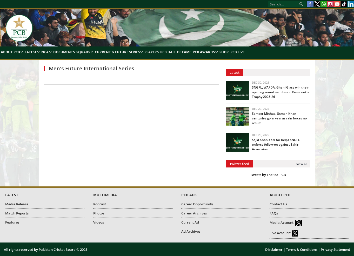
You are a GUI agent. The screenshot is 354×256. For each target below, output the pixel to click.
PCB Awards (204, 52)
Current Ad (190, 222)
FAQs (274, 213)
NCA (45, 52)
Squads (83, 52)
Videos (98, 222)
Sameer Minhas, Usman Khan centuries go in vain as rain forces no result (279, 118)
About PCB (10, 52)
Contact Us (278, 204)
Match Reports (17, 213)
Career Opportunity (197, 204)
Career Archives (194, 213)
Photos (98, 213)
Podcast (99, 204)
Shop (224, 52)
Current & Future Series (117, 52)
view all (301, 164)
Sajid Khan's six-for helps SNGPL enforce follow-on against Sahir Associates (276, 144)
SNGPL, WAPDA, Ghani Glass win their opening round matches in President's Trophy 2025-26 (280, 92)
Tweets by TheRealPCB (268, 174)
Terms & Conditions (301, 249)
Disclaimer (274, 249)
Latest (31, 52)
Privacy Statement (335, 249)
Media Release (16, 204)
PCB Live (237, 52)
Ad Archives (190, 231)
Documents (64, 52)
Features (12, 222)
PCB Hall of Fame (175, 52)
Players (151, 52)
